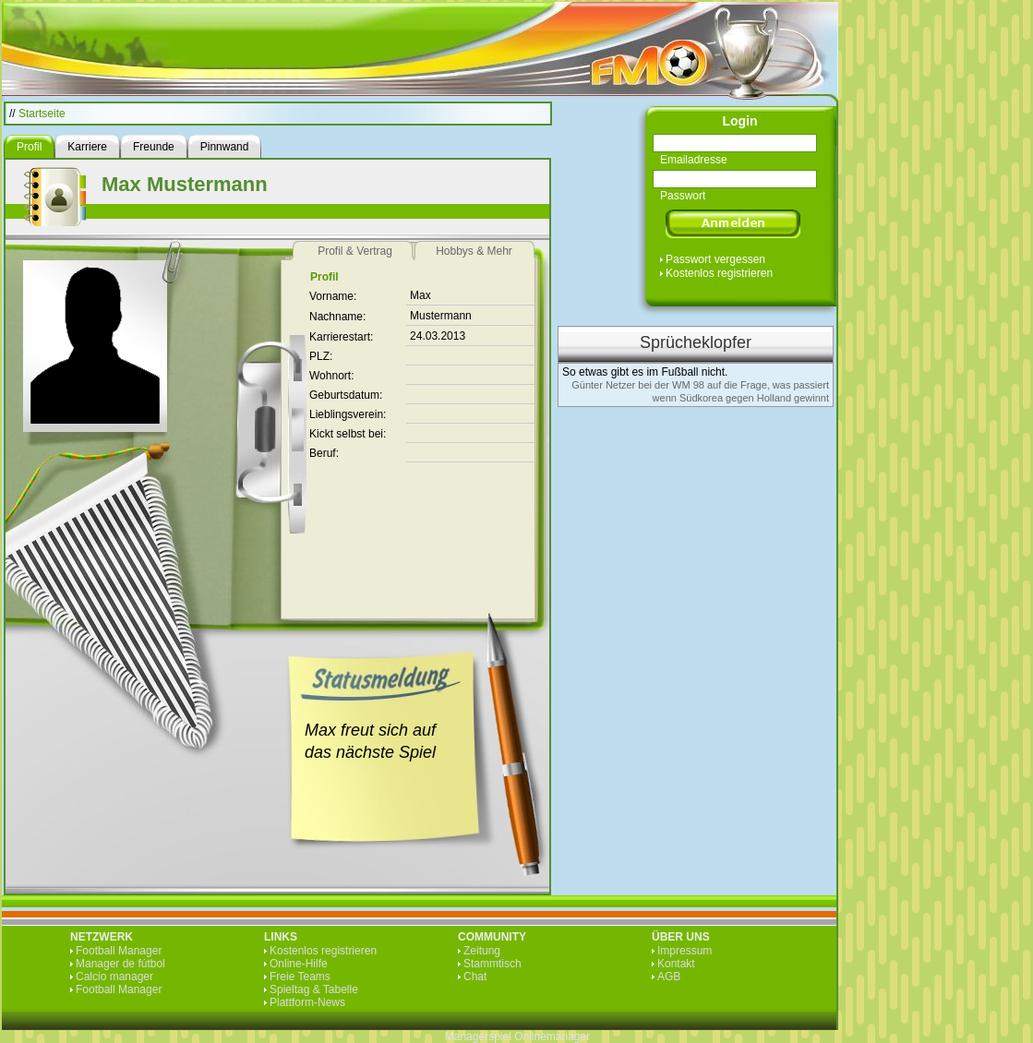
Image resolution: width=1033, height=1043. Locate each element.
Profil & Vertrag (355, 251)
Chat (474, 976)
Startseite (42, 113)
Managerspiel (478, 1036)
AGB (668, 976)
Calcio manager (114, 976)
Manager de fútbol (120, 963)
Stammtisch (492, 963)
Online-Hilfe (299, 963)
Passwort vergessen (715, 259)
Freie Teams (300, 976)
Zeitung (481, 950)
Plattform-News (307, 1002)
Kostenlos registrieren (719, 273)
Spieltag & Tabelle (314, 989)
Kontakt (676, 963)
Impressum (684, 950)
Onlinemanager (552, 1036)
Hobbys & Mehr (474, 251)
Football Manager (119, 950)
